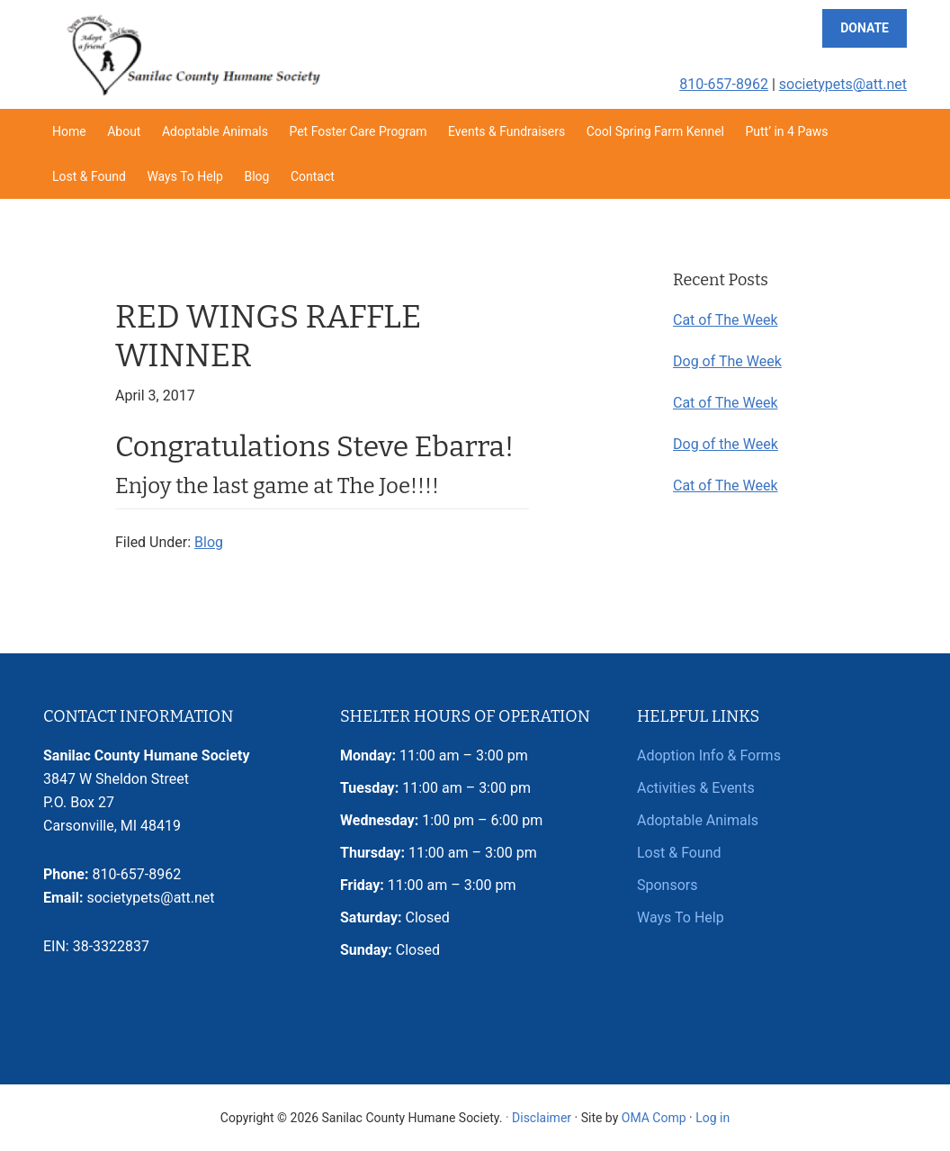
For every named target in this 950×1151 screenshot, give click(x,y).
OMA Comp (654, 1118)
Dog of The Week (727, 361)
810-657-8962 (723, 84)
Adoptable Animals (697, 820)
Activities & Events (696, 787)
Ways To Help (680, 917)
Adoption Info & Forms (709, 755)
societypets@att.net (843, 84)
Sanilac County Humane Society (192, 54)
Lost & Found (679, 852)
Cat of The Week (725, 319)
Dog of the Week (725, 444)
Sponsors (667, 885)
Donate (864, 28)
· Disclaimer (538, 1118)
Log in (712, 1118)
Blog (208, 542)
